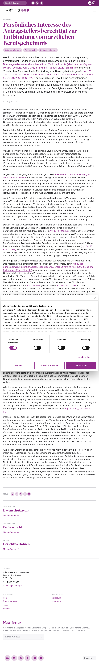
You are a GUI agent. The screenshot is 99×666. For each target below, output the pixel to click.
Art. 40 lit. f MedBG (59, 230)
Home (6, 598)
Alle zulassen (81, 365)
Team (5, 605)
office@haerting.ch (14, 586)
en (94, 3)
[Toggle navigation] (94, 10)
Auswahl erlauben (49, 365)
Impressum (56, 598)
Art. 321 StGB (33, 285)
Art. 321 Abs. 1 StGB (66, 285)
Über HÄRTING (10, 601)
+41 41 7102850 (12, 582)
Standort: (8, 3)
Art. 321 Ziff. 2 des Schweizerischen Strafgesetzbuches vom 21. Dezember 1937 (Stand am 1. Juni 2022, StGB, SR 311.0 (49, 75)
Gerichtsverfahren (16, 544)
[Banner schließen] (95, 297)
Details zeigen (84, 357)
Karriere (6, 608)
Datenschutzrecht (16, 510)
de (90, 3)
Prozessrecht (12, 527)
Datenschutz (56, 601)
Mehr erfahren (9, 515)
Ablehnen (18, 365)
